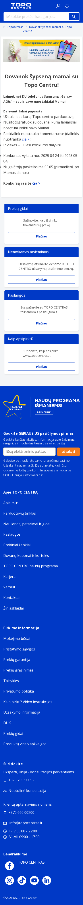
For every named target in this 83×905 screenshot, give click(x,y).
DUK (7, 722)
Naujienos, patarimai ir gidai (26, 523)
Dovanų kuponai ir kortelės (26, 555)
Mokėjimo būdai (16, 638)
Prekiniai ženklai (17, 544)
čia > (25, 139)
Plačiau (41, 236)
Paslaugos (12, 534)
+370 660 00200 (21, 812)
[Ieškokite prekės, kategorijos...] (41, 16)
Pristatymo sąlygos (19, 649)
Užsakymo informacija (21, 712)
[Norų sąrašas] (67, 6)
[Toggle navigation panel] (5, 6)
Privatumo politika (56, 475)
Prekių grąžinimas (18, 670)
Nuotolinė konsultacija (27, 790)
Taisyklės (11, 680)
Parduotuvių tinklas (19, 513)
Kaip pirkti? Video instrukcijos (27, 701)
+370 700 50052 (21, 780)
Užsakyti (68, 452)
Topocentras (15, 27)
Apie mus (11, 502)
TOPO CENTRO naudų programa (30, 565)
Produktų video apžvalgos (24, 743)
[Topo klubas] (41, 409)
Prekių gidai (13, 733)
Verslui (9, 587)
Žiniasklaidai (13, 608)
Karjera (9, 576)
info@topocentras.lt (22, 822)
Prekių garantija (16, 659)
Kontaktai (11, 597)
